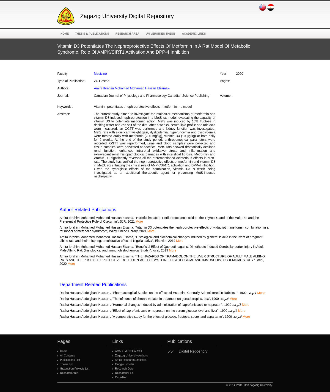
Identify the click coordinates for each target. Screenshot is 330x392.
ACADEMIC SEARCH (128, 351)
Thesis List (66, 364)
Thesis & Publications (92, 33)
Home (64, 33)
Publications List (70, 360)
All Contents (67, 355)
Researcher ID (124, 373)
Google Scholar (124, 364)
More (139, 221)
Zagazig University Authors (131, 355)
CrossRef (120, 377)
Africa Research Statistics (130, 360)
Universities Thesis (161, 33)
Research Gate (124, 368)
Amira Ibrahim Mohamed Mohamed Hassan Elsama (132, 88)
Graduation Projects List (74, 368)
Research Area (127, 33)
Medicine (100, 73)
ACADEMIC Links (194, 33)
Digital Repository (193, 351)
